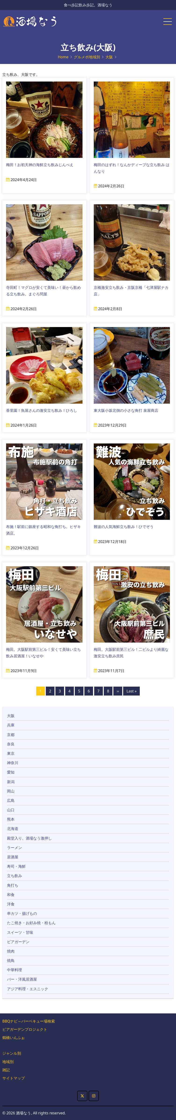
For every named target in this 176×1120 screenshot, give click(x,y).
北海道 (12, 828)
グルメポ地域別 (87, 57)
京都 (10, 734)
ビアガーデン (18, 941)
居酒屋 (12, 857)
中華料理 (14, 969)
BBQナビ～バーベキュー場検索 (28, 1021)
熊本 (10, 819)
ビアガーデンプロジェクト (24, 1029)
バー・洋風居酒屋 (22, 979)
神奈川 (12, 762)
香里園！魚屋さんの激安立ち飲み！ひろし (41, 410)
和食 (10, 894)
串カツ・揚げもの (22, 913)
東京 (10, 753)
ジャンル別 (11, 1053)
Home (63, 57)
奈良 (10, 744)
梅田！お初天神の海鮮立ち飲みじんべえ (41, 164)
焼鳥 (10, 960)
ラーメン (14, 847)
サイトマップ (13, 1078)
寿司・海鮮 (16, 866)
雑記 (6, 1069)
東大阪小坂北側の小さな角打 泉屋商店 (126, 410)
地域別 (8, 1061)
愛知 (10, 772)
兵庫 (10, 725)
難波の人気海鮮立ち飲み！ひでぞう (124, 526)
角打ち (12, 885)
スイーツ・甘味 (20, 932)
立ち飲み (14, 875)
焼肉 (10, 951)
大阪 (109, 57)
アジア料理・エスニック (27, 988)
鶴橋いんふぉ (13, 1037)
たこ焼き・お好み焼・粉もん (31, 922)
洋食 (10, 904)
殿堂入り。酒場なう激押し (29, 838)
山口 (10, 809)
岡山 (10, 791)
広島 (10, 800)
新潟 (10, 781)
